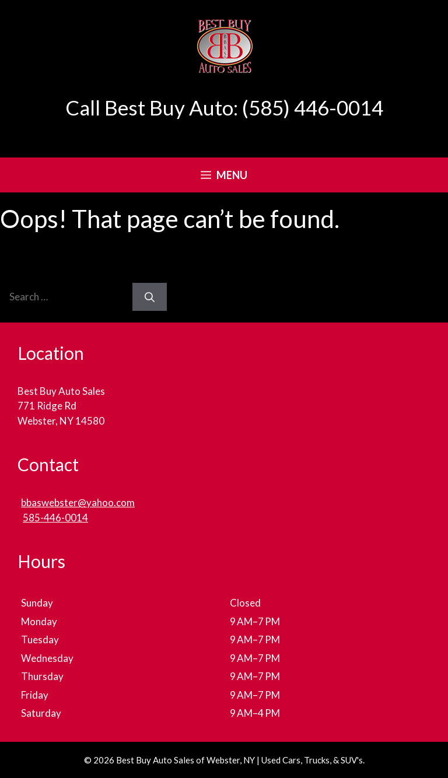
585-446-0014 (55, 517)
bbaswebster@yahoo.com (78, 502)
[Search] (149, 297)
